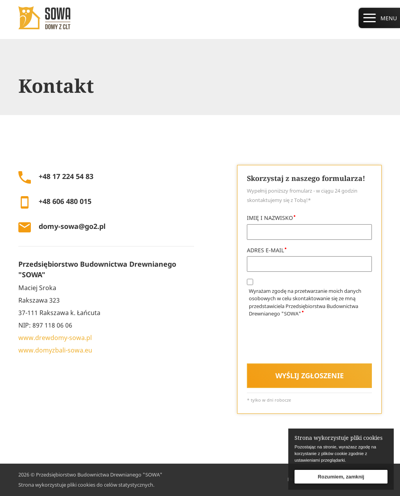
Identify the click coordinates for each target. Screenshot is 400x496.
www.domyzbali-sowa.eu (55, 350)
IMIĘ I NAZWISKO (270, 217)
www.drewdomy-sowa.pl (55, 337)
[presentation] (306, 342)
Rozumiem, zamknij (341, 477)
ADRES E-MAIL (265, 250)
